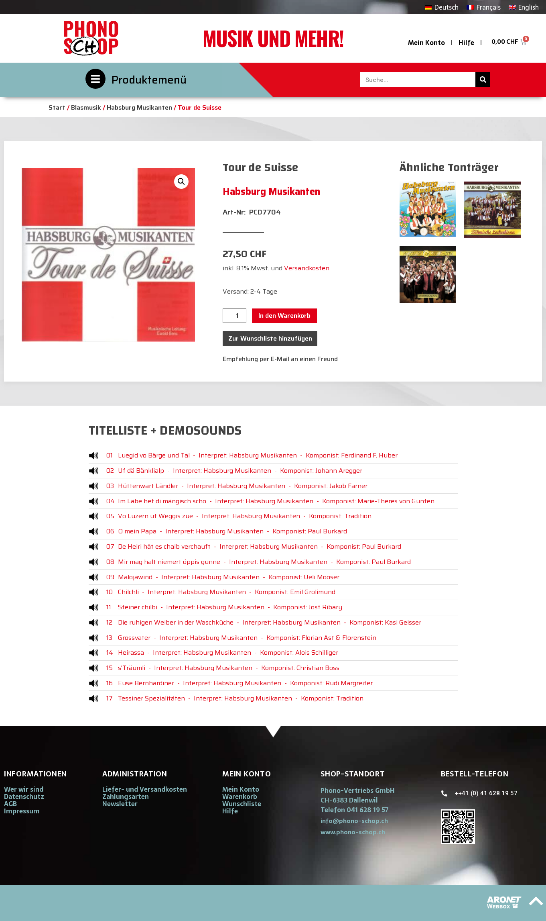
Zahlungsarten (125, 796)
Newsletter (120, 803)
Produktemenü (149, 79)
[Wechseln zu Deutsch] (442, 7)
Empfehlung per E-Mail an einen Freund (280, 359)
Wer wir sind (23, 789)
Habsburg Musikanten (139, 107)
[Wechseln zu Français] (483, 7)
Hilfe (466, 42)
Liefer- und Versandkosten (144, 789)
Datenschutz (24, 796)
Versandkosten (306, 268)
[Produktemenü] (95, 79)
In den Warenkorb (284, 315)
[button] (181, 181)
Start (57, 107)
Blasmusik (86, 107)
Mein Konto (426, 42)
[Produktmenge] (234, 315)
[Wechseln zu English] (524, 7)
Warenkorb (239, 796)
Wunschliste (241, 803)
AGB (10, 803)
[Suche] (482, 79)
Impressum (22, 811)
